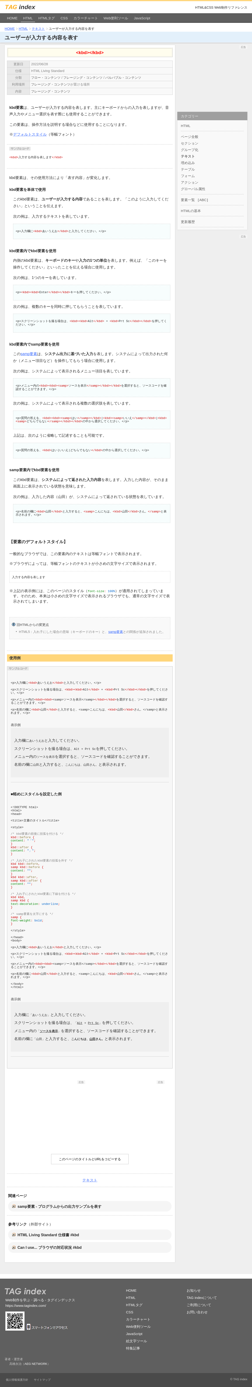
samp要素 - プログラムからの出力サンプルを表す (60, 1205)
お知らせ (194, 1289)
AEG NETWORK (35, 1362)
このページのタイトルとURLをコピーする (90, 1158)
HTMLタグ (46, 18)
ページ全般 (189, 137)
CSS (64, 18)
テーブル (188, 169)
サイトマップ (42, 1378)
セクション (189, 143)
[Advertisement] (50, 1112)
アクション (189, 182)
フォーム (188, 176)
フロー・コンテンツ (45, 77)
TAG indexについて (202, 1296)
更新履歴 (188, 222)
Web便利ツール (116, 18)
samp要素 (29, 354)
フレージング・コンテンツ (82, 77)
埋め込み (188, 163)
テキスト (38, 29)
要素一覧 (188, 200)
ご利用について (199, 1303)
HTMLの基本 (191, 211)
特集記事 (133, 1347)
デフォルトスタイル (30, 134)
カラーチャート (86, 18)
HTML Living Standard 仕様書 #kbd (48, 1234)
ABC (202, 200)
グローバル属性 (193, 189)
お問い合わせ (197, 1311)
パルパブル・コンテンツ (123, 77)
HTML (28, 18)
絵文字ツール (136, 1340)
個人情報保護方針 (17, 1378)
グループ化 (189, 150)
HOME (12, 18)
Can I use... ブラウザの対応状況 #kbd (50, 1246)
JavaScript (142, 18)
